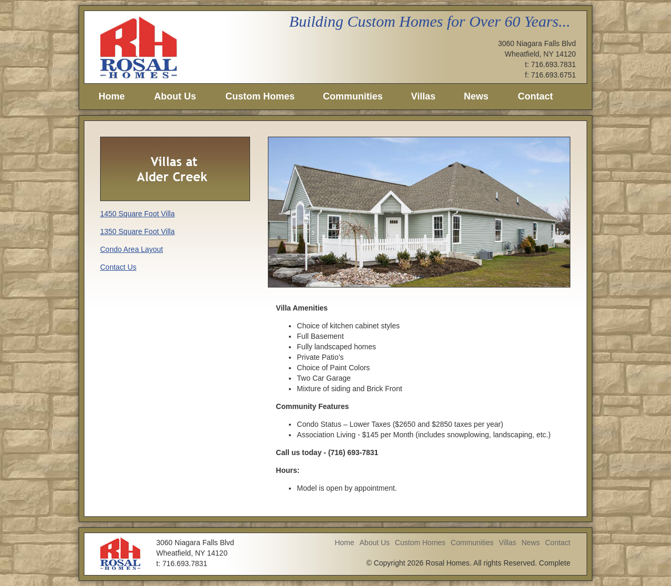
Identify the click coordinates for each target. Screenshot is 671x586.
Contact (535, 96)
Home (112, 96)
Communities (353, 96)
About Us (175, 96)
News (476, 96)
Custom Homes (260, 96)
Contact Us (118, 267)
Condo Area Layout (131, 249)
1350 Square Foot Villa (137, 231)
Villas (423, 96)
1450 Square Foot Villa (137, 213)
